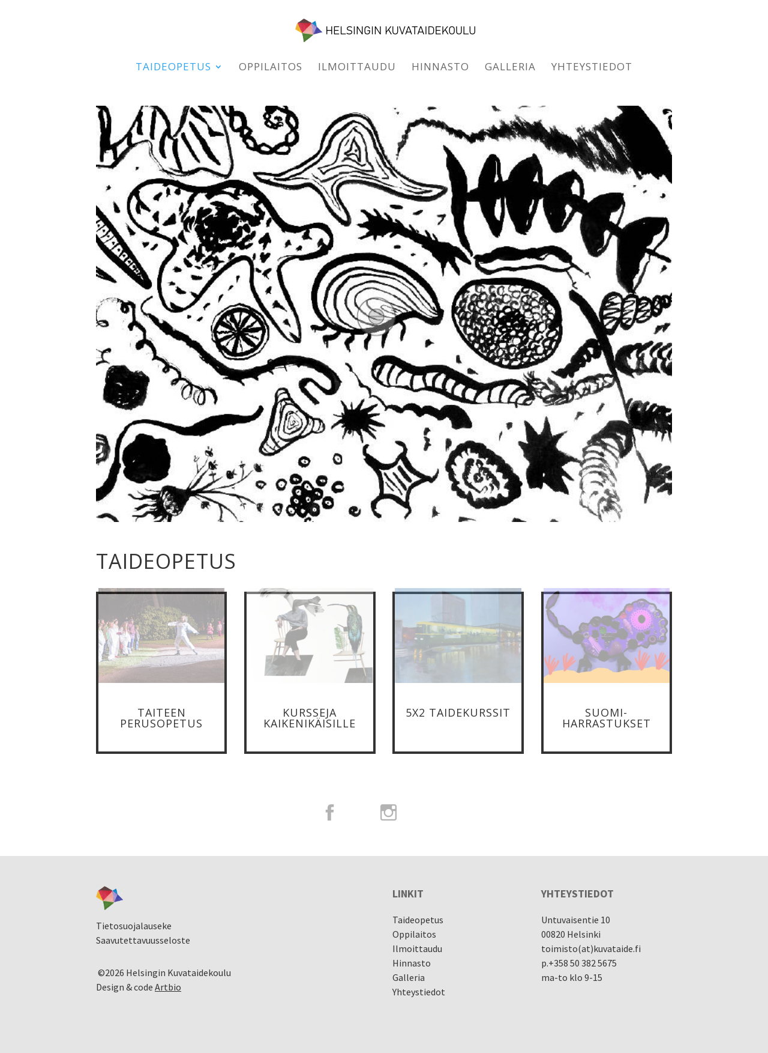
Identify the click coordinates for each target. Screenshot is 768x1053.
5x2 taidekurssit (458, 712)
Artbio (168, 987)
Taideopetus (173, 67)
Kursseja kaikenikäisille (309, 717)
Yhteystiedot (591, 67)
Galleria (510, 67)
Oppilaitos (270, 67)
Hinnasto (440, 67)
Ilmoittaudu (357, 67)
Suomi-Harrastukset (606, 717)
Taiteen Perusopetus (161, 717)
